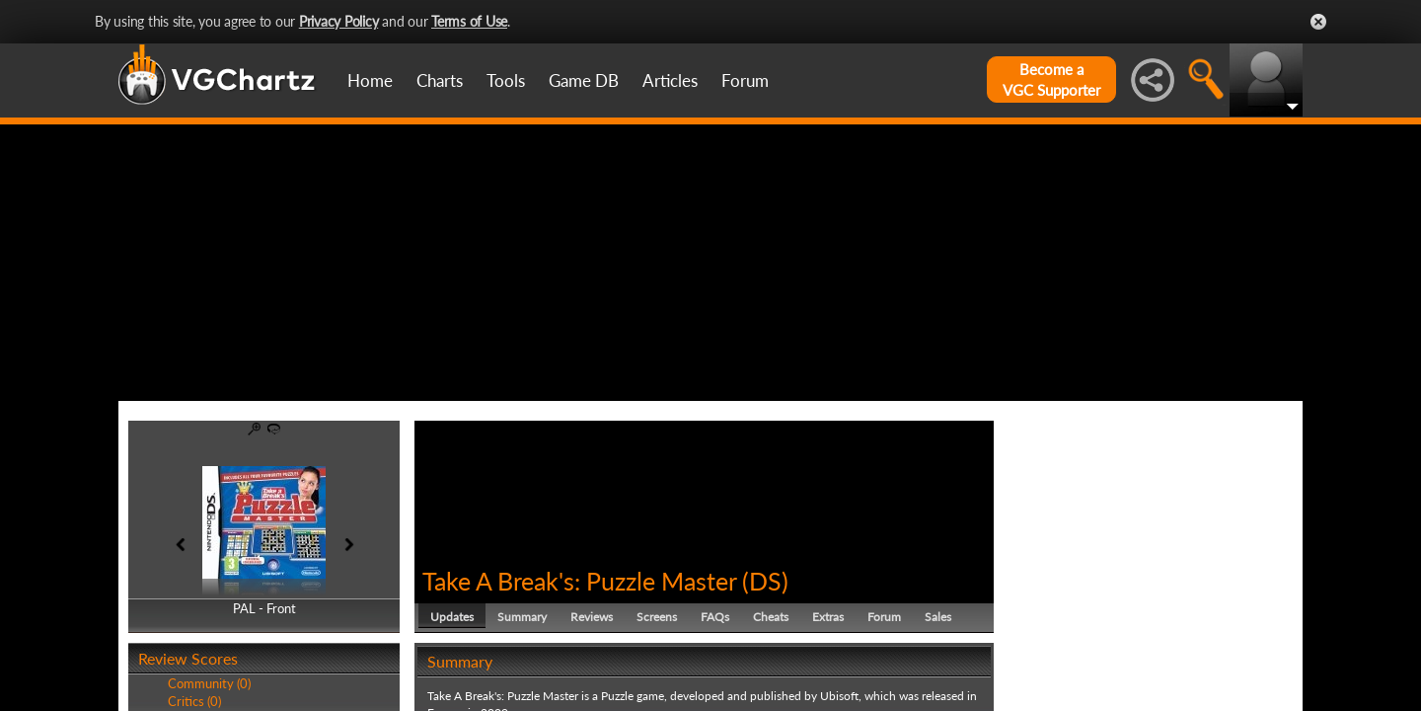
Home (370, 80)
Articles (670, 80)
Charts (439, 80)
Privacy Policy (339, 21)
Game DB (584, 80)
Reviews (591, 616)
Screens (656, 616)
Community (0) (209, 683)
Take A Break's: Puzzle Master (579, 580)
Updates (452, 616)
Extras (828, 616)
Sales (938, 616)
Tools (505, 80)
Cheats (770, 616)
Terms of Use (469, 21)
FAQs (715, 616)
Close (1318, 22)
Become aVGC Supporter (1051, 79)
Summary (522, 616)
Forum (745, 80)
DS (765, 580)
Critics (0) (194, 701)
